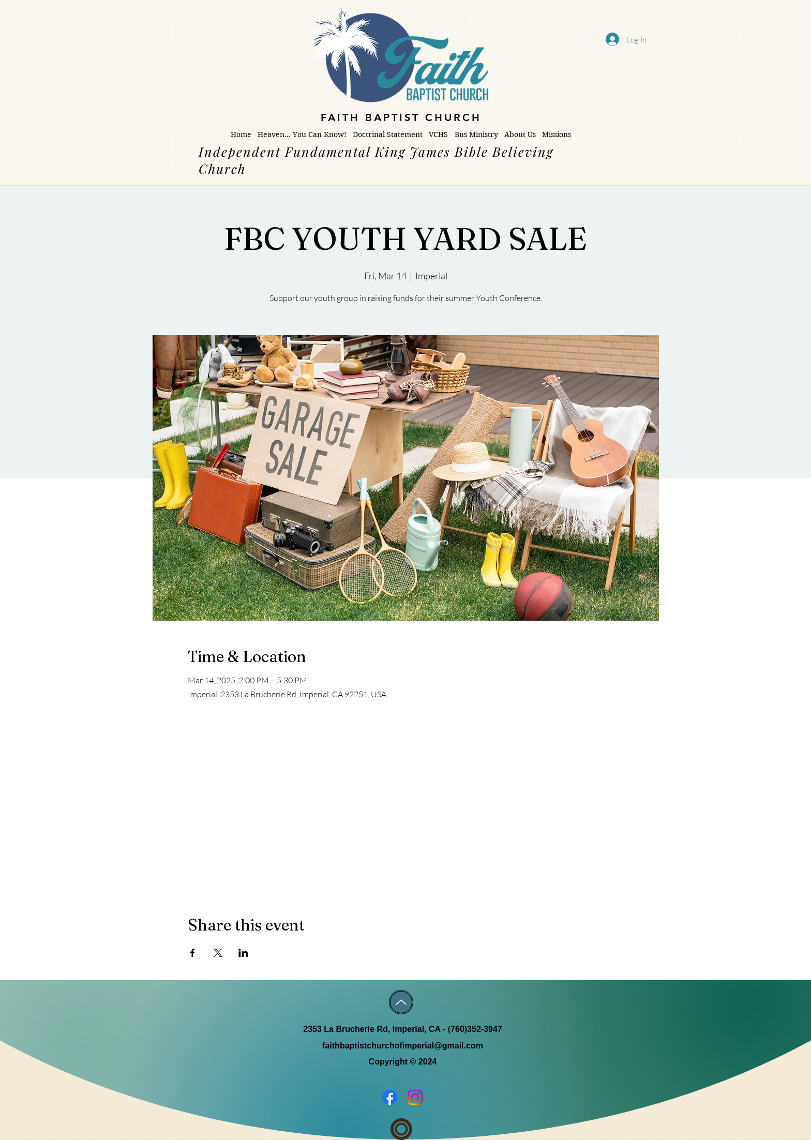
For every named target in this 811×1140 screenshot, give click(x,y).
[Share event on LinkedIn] (243, 953)
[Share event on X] (218, 953)
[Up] (401, 1002)
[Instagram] (415, 1097)
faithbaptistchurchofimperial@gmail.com (402, 1045)
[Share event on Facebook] (193, 953)
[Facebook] (390, 1097)
